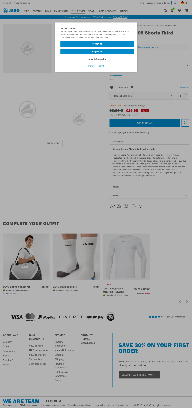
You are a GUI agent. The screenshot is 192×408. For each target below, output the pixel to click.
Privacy (91, 66)
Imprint (101, 66)
